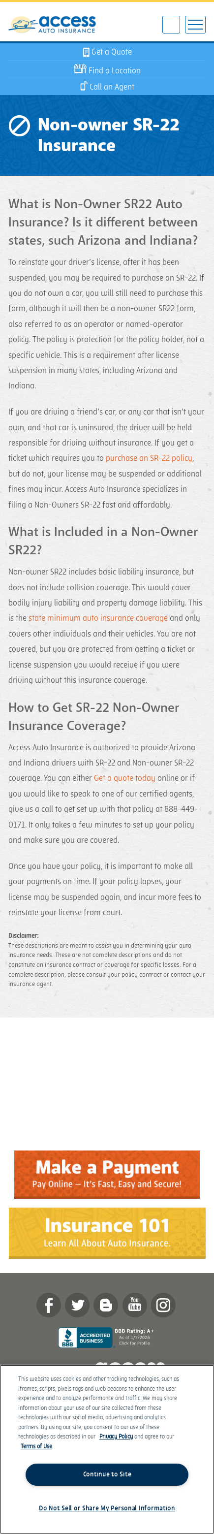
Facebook (48, 1305)
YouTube (134, 1305)
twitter (77, 1305)
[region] (107, 1449)
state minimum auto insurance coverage (98, 618)
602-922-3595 (171, 25)
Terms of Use (36, 1446)
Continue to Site (107, 1474)
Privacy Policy (116, 1437)
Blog (105, 1305)
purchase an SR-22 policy (149, 458)
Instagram (163, 1305)
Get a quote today (124, 778)
